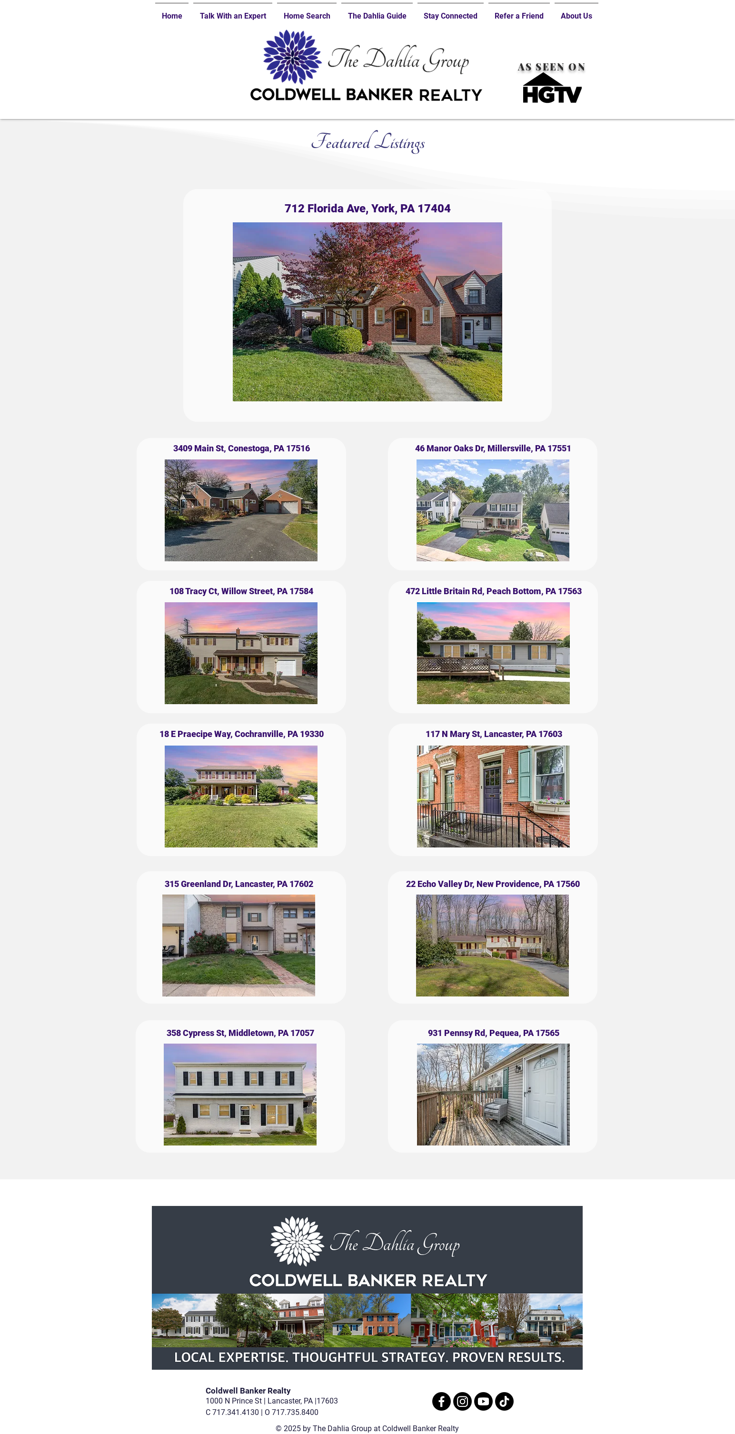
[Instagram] (462, 1401)
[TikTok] (504, 1401)
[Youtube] (483, 1401)
